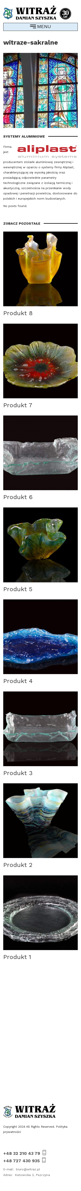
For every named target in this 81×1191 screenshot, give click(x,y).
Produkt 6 (18, 497)
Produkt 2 (17, 864)
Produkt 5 (17, 589)
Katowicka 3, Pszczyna (26, 1175)
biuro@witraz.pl (21, 1169)
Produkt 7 (17, 405)
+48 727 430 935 (25, 1160)
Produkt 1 (17, 957)
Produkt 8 (18, 313)
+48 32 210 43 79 (25, 1153)
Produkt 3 (18, 773)
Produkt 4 (18, 681)
